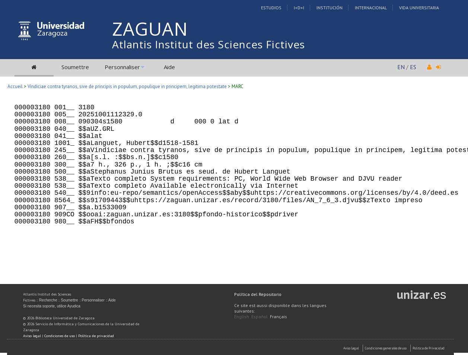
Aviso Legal (351, 348)
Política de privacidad (96, 335)
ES (413, 67)
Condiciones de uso (59, 335)
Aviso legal (32, 335)
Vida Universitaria (419, 7)
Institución (329, 7)
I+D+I (299, 7)
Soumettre (75, 67)
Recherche (48, 300)
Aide (169, 67)
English (241, 316)
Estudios (271, 7)
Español (259, 316)
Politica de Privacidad (429, 348)
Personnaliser (122, 67)
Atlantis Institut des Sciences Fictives (208, 44)
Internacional (371, 7)
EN (401, 67)
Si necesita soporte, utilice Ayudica (51, 306)
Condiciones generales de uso (386, 348)
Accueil (15, 86)
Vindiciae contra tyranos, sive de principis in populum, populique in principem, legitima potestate (127, 86)
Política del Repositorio (257, 294)
